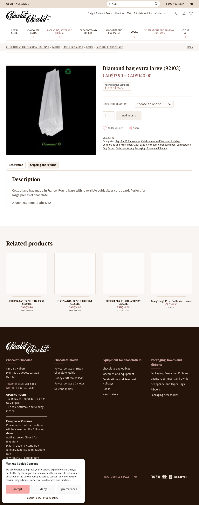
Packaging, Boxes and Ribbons (151, 148)
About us (119, 13)
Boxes (89, 47)
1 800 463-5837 (175, 4)
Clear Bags (139, 145)
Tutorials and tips (143, 13)
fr (191, 4)
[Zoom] (51, 110)
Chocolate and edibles (116, 368)
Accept (17, 489)
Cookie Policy (34, 498)
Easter (56, 47)
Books (106, 389)
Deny (43, 489)
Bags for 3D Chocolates (109, 47)
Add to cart (129, 115)
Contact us (161, 13)
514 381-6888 (28, 384)
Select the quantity (115, 104)
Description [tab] (16, 165)
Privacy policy (50, 498)
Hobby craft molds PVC (68, 378)
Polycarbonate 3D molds (69, 383)
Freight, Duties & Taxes (99, 13)
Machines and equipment (118, 374)
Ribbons (156, 389)
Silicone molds (63, 389)
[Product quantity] (108, 115)
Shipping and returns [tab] (43, 165)
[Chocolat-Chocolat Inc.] (28, 17)
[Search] (133, 4)
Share (136, 128)
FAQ (129, 13)
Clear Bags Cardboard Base (160, 145)
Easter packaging (73, 47)
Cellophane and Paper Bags (117, 145)
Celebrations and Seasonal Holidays (27, 47)
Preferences (69, 489)
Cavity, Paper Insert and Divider (170, 378)
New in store (110, 394)
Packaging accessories (165, 395)
